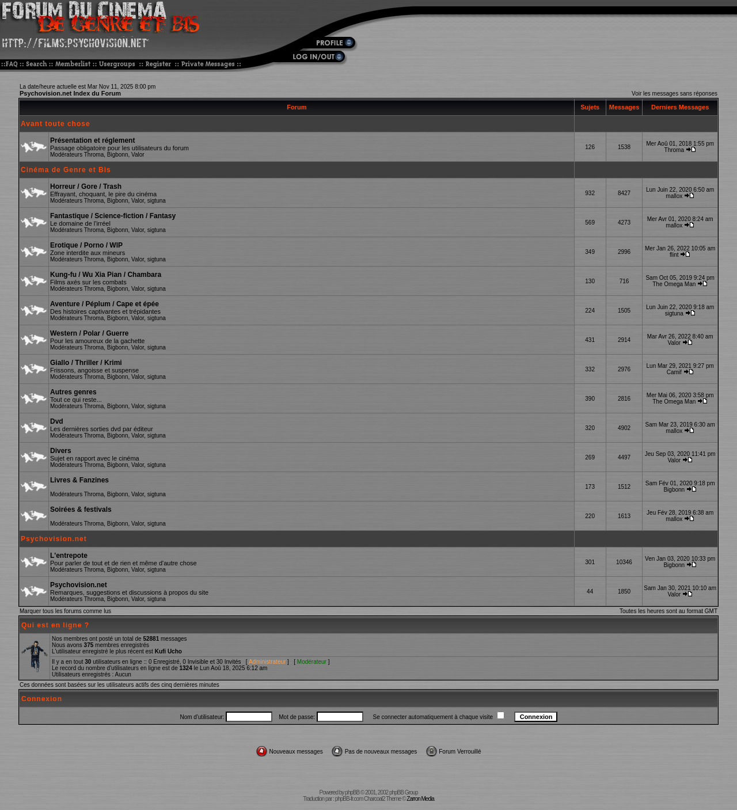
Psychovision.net (54, 539)
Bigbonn (117, 154)
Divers (60, 451)
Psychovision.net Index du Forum (70, 93)
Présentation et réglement (92, 140)
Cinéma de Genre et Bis (66, 170)
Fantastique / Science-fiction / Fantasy (113, 216)
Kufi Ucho (168, 651)
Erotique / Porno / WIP (86, 245)
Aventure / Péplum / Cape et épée (104, 304)
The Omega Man (674, 284)
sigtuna (156, 200)
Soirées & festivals (81, 509)
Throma (94, 154)
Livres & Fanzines (79, 480)
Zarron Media (420, 799)
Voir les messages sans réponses (674, 93)
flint (674, 255)
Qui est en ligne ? (55, 625)
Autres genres (73, 392)
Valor (138, 154)
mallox (674, 196)
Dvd (56, 421)
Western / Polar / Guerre (89, 333)
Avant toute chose (55, 124)
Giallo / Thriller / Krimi (86, 363)
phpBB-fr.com (349, 799)
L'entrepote (69, 556)
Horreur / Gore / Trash (85, 186)
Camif (674, 372)
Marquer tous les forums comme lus (65, 611)
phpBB (352, 792)
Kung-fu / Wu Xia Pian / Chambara (105, 275)
